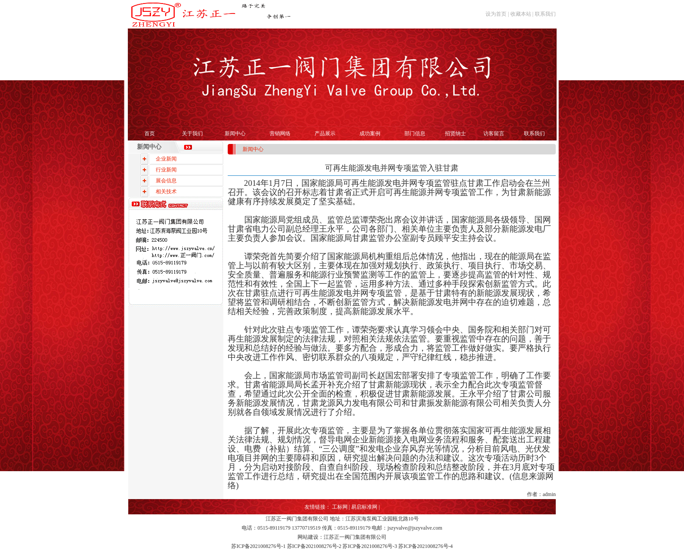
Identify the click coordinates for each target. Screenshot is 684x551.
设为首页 (496, 14)
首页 (149, 133)
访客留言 (493, 133)
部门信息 (414, 133)
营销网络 (280, 133)
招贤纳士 (455, 133)
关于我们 (192, 133)
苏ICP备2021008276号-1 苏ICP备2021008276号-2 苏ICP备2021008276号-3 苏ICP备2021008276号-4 (342, 546)
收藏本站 (520, 14)
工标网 (340, 507)
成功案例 (369, 133)
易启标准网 (364, 507)
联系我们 (545, 14)
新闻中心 (235, 133)
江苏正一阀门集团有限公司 (297, 519)
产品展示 (325, 133)
